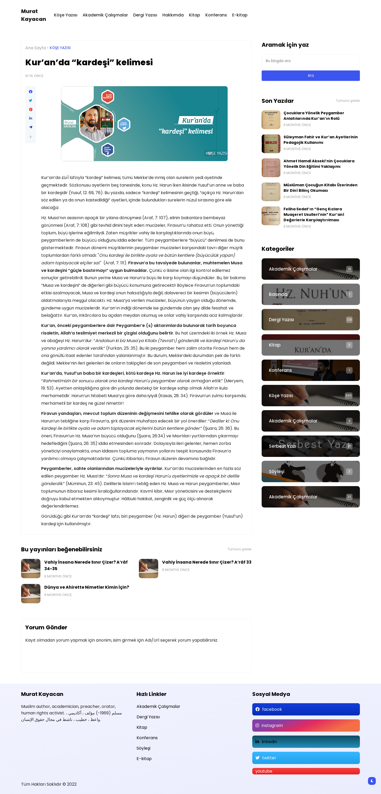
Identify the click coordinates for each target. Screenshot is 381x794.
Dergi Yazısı (145, 15)
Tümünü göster (239, 549)
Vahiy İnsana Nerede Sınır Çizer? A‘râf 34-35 (86, 565)
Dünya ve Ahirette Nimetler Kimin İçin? (86, 587)
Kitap (194, 15)
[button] (30, 136)
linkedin (269, 742)
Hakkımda (173, 15)
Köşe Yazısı (65, 15)
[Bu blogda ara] (311, 61)
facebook (272, 709)
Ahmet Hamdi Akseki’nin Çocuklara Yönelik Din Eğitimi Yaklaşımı (319, 163)
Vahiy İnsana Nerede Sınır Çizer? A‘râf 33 (206, 562)
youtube (263, 771)
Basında (278, 294)
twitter (269, 758)
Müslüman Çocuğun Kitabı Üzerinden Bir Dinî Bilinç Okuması (321, 187)
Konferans (216, 15)
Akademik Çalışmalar (105, 15)
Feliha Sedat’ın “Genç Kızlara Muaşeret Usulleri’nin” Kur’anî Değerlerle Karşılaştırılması (314, 214)
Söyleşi (276, 471)
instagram (272, 726)
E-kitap (240, 15)
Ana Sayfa (35, 48)
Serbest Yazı (282, 446)
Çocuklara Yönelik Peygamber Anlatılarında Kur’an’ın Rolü (314, 115)
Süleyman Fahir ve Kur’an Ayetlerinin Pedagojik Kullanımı (321, 139)
